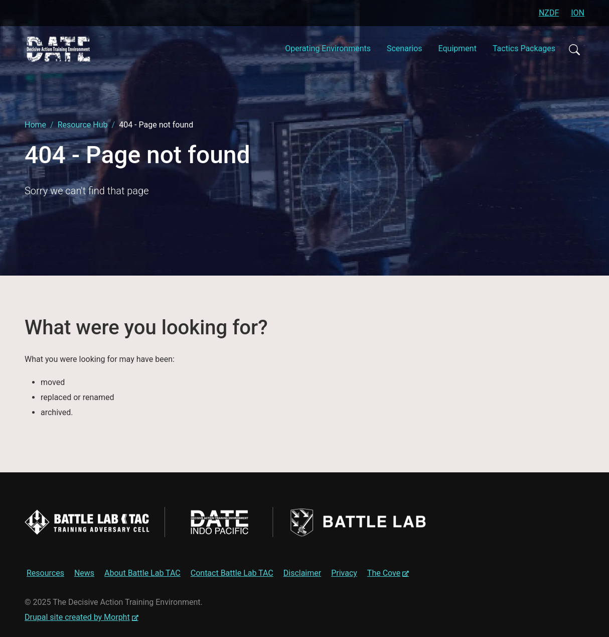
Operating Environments (328, 48)
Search (573, 49)
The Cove (389, 574)
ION (577, 13)
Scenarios (404, 48)
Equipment (457, 48)
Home (35, 125)
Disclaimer (302, 573)
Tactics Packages (524, 48)
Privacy (344, 573)
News (84, 573)
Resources (45, 573)
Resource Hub (83, 125)
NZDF (549, 13)
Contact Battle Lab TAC (232, 573)
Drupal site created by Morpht (81, 617)
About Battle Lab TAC (142, 573)
